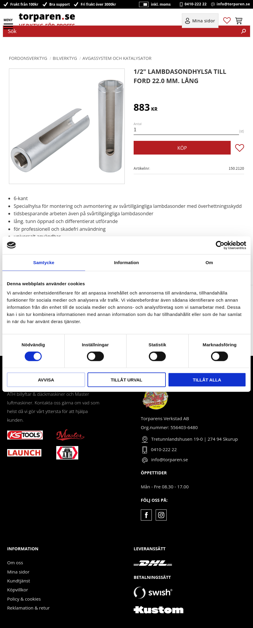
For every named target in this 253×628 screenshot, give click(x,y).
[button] (9, 28)
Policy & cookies (24, 599)
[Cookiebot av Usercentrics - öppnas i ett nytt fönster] (220, 245)
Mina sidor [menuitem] (203, 21)
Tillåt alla (207, 379)
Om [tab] (209, 262)
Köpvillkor (17, 590)
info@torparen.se (233, 4)
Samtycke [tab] (43, 262)
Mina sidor (18, 572)
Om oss (15, 562)
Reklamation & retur (28, 608)
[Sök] (243, 31)
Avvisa (46, 379)
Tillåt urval (126, 379)
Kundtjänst (18, 581)
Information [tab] (126, 262)
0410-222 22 (196, 4)
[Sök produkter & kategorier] (120, 31)
